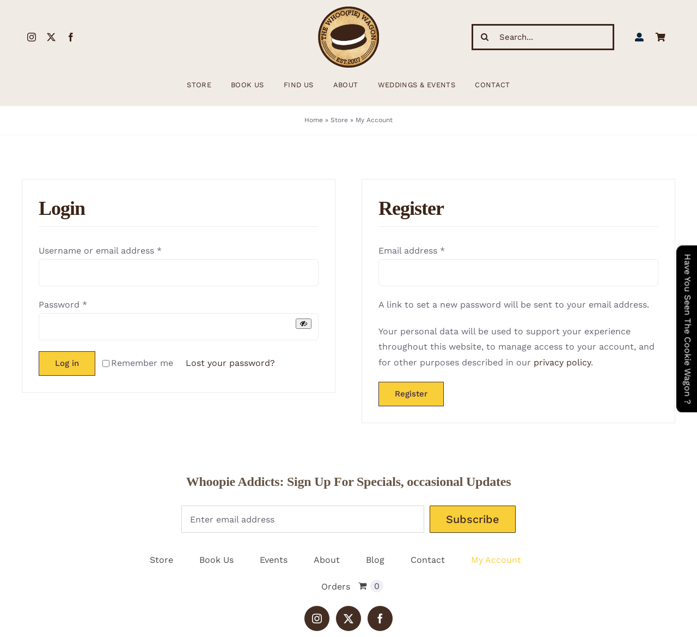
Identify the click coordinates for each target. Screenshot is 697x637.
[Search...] (543, 37)
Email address (411, 250)
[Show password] (303, 323)
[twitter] (51, 37)
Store (339, 120)
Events (274, 560)
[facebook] (70, 37)
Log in (67, 363)
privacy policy (562, 362)
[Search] (485, 37)
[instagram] (31, 37)
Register (411, 394)
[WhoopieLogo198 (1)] (348, 10)
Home (313, 120)
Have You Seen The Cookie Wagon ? (687, 329)
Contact (428, 560)
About (327, 560)
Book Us (216, 560)
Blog (375, 560)
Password (63, 304)
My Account (496, 560)
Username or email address (100, 250)
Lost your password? (230, 363)
